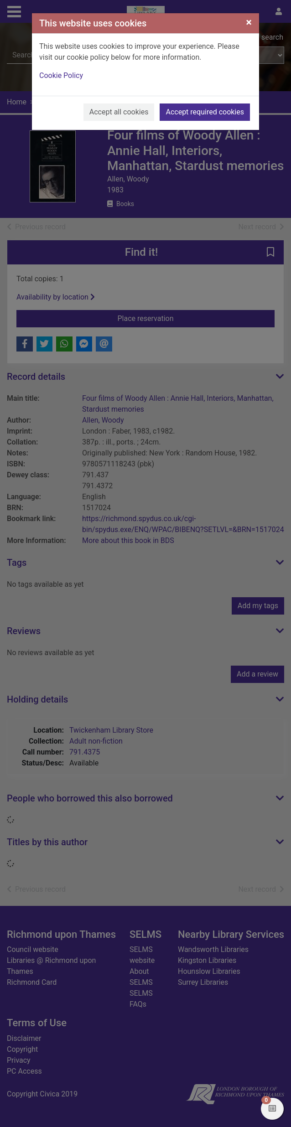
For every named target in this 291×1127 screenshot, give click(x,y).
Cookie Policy (61, 75)
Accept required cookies (205, 112)
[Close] (249, 22)
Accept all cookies (119, 112)
